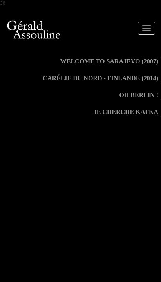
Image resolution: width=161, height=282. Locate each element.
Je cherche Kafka (126, 111)
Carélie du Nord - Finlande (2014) (100, 78)
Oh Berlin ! (138, 95)
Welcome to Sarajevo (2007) (109, 61)
